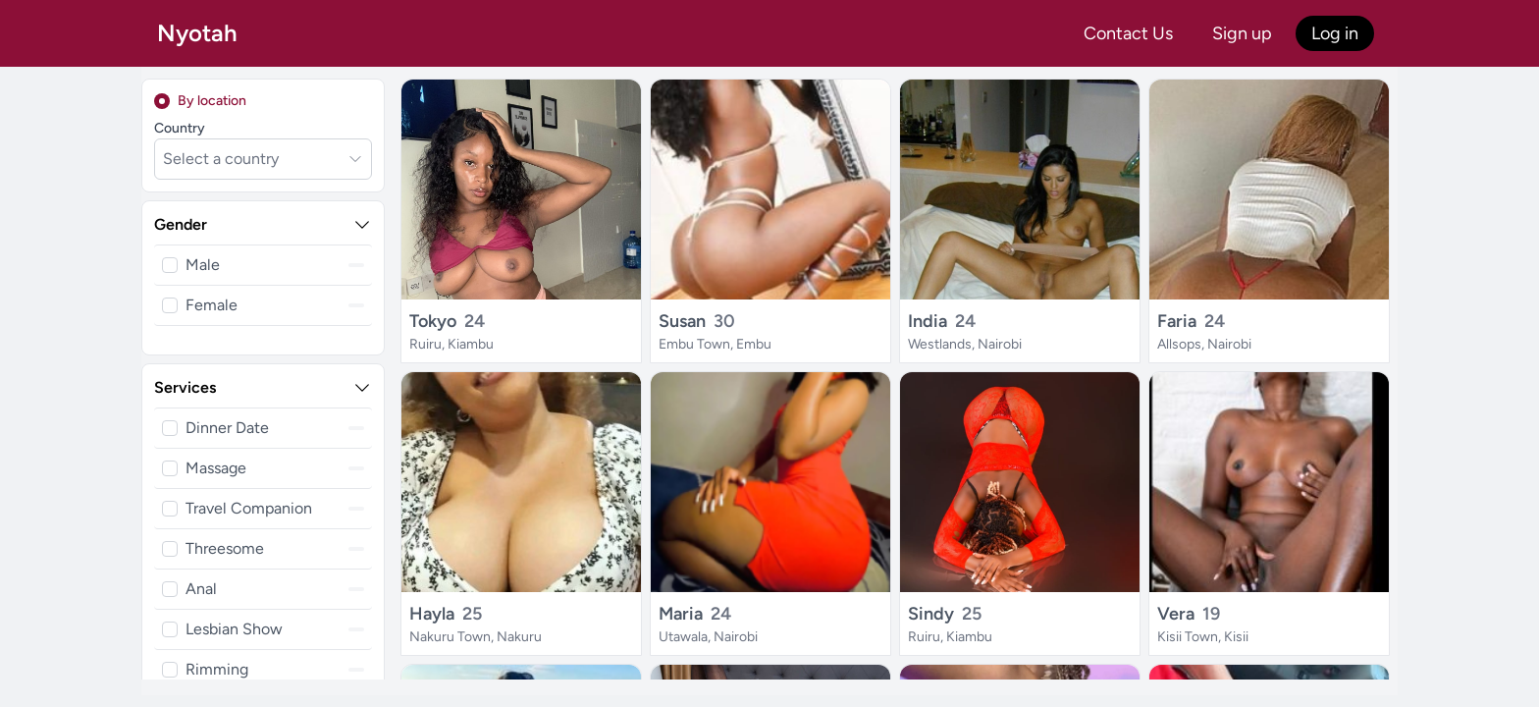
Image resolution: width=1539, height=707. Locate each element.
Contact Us (1128, 33)
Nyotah (197, 33)
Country (179, 128)
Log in (1334, 33)
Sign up (1242, 33)
